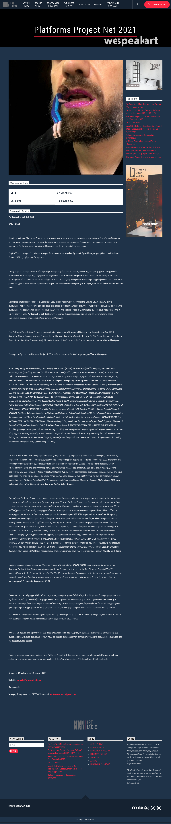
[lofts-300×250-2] (144, 158)
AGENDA (98, 4)
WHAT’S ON (84, 4)
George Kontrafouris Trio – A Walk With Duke (143, 216)
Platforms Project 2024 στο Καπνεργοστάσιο (143, 225)
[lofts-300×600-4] (144, 305)
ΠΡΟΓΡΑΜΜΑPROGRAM (52, 4)
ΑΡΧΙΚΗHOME (26, 4)
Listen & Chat (159, 4)
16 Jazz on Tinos (133, 191)
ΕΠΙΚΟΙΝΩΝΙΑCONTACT (112, 4)
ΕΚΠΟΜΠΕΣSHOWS (69, 4)
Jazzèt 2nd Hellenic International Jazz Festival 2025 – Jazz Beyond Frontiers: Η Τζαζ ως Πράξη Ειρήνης (144, 197)
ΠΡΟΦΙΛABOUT (38, 4)
